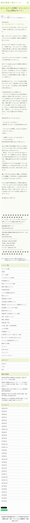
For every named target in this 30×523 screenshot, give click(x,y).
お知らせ (4, 363)
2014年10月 (5, 483)
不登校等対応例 (5, 289)
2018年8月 (4, 453)
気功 (3, 369)
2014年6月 (4, 495)
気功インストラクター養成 (8, 283)
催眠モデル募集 (5, 343)
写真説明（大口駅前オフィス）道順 (11, 313)
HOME (2, 16)
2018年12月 (5, 444)
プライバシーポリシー (7, 355)
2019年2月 (4, 441)
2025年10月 (5, 408)
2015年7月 (4, 465)
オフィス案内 (5, 274)
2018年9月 (4, 450)
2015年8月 (4, 462)
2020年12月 (5, 429)
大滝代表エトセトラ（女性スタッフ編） (12, 334)
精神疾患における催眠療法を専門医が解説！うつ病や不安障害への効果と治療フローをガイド (14, 399)
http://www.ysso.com (7, 228)
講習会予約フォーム (7, 310)
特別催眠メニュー (6, 331)
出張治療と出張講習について (9, 301)
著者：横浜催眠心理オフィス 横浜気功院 (13, 24)
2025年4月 (4, 426)
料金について (5, 295)
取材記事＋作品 (5, 322)
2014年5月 (4, 498)
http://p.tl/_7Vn (12, 247)
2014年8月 (4, 489)
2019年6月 (4, 435)
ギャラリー (4, 346)
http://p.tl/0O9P (12, 241)
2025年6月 (4, 420)
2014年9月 (4, 486)
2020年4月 (4, 432)
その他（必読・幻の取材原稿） (9, 325)
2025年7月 (4, 417)
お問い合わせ (5, 349)
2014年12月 (5, 477)
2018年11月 (5, 447)
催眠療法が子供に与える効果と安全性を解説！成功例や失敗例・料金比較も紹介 (14, 394)
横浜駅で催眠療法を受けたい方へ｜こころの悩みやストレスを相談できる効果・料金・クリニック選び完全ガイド (14, 384)
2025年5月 (4, 423)
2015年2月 (4, 471)
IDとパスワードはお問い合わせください (12, 337)
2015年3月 (4, 468)
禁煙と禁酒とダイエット (8, 286)
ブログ (8, 16)
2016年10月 (5, 459)
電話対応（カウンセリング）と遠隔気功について (14, 304)
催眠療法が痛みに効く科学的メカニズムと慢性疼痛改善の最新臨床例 (14, 389)
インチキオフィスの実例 (8, 277)
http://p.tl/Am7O (9, 245)
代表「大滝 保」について (8, 316)
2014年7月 (4, 492)
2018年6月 (4, 456)
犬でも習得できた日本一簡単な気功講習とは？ (14, 258)
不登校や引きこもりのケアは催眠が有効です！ (16, 260)
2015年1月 (4, 474)
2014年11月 (5, 480)
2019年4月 (4, 438)
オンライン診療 (5, 268)
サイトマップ (5, 352)
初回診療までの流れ (7, 298)
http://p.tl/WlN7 (11, 243)
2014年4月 (4, 501)
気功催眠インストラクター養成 (9, 307)
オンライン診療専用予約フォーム (10, 340)
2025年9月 (4, 411)
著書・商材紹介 (5, 319)
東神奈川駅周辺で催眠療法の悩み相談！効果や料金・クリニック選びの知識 (14, 378)
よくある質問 (5, 328)
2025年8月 (4, 414)
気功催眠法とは (5, 280)
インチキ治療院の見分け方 (8, 292)
